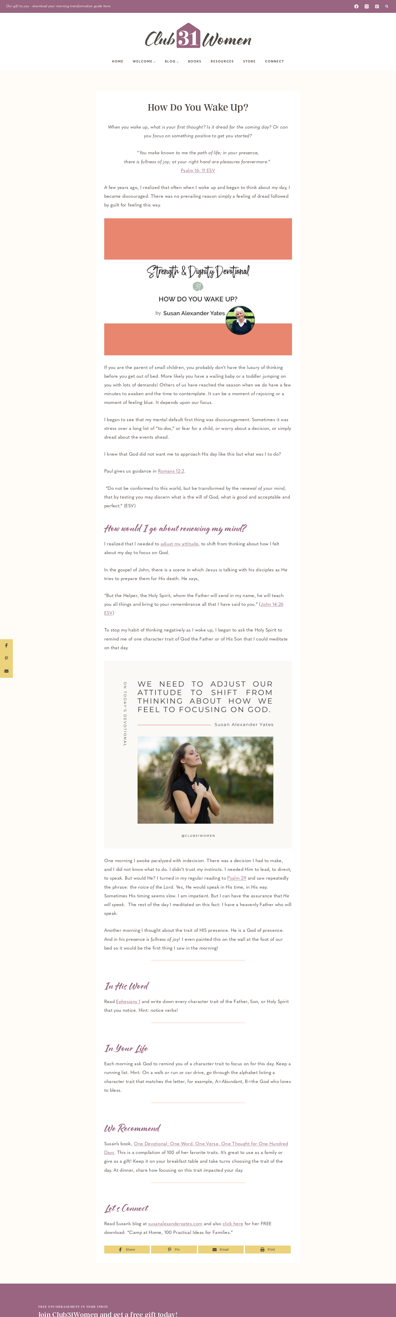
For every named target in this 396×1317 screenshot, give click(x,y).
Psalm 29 (236, 878)
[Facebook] (356, 6)
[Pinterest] (377, 6)
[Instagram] (367, 6)
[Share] (127, 1249)
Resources (222, 61)
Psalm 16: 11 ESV (198, 170)
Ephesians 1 (128, 1001)
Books (194, 61)
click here (233, 1224)
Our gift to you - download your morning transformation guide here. (59, 6)
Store (249, 61)
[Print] (268, 1249)
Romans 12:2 (171, 471)
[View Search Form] (387, 6)
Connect (274, 61)
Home (118, 61)
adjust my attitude (179, 544)
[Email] (221, 1249)
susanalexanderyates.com (175, 1224)
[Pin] (174, 1249)
